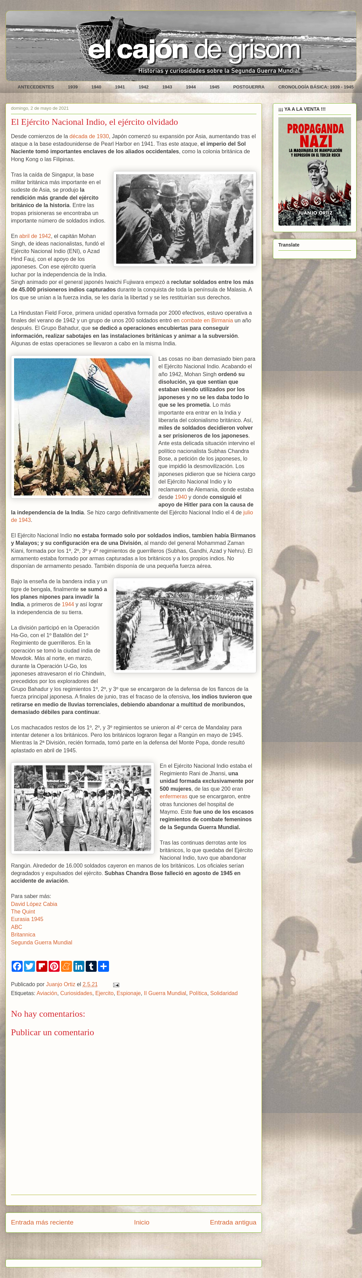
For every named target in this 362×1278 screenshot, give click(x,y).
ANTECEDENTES (36, 86)
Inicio (141, 1222)
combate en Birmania (207, 320)
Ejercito (104, 993)
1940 (96, 86)
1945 (214, 86)
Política (198, 993)
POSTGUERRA (249, 86)
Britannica (23, 934)
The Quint (23, 912)
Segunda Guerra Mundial (41, 942)
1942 (143, 86)
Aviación (47, 993)
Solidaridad (224, 993)
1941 (120, 86)
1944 (191, 86)
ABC (16, 927)
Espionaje (129, 993)
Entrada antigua (233, 1222)
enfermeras (174, 796)
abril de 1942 (35, 236)
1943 (167, 86)
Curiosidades (76, 993)
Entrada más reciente (42, 1222)
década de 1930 (89, 136)
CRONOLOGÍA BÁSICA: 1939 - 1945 (316, 86)
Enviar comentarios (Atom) (151, 1248)
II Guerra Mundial (165, 993)
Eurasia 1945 (27, 919)
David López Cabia (34, 904)
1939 (73, 86)
